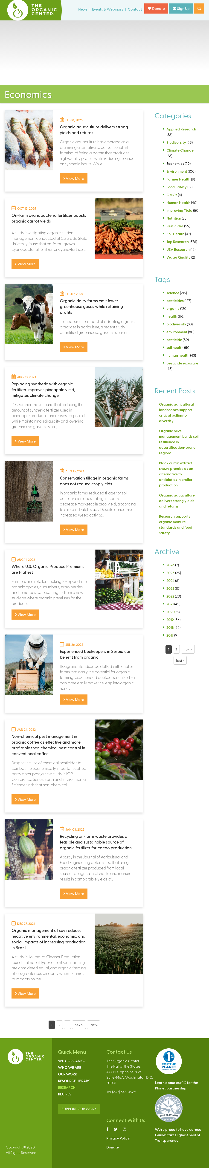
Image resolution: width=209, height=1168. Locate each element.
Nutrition (173, 218)
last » (94, 1025)
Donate (156, 8)
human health (177, 355)
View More (73, 178)
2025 (170, 572)
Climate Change (180, 150)
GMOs (171, 194)
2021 (170, 604)
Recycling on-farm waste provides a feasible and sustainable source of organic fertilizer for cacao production (96, 842)
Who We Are (69, 1067)
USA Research (178, 249)
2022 (170, 596)
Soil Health (175, 233)
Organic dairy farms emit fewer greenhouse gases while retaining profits (91, 306)
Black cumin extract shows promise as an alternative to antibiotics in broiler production (176, 474)
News (82, 9)
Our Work (67, 1074)
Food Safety (176, 187)
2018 (170, 627)
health (171, 316)
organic (173, 308)
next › (79, 1025)
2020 (170, 611)
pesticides (175, 300)
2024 (170, 580)
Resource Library (74, 1080)
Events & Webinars (107, 9)
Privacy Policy (118, 1138)
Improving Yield (179, 210)
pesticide (174, 339)
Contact (135, 9)
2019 (170, 619)
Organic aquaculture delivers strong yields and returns (177, 500)
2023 (170, 588)
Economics (175, 163)
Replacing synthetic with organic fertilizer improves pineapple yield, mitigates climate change (43, 389)
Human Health (178, 202)
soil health (174, 347)
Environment (176, 171)
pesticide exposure (182, 363)
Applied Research (181, 129)
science (172, 293)
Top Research (177, 241)
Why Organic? (71, 1060)
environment (176, 332)
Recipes (64, 1094)
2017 (170, 635)
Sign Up (181, 8)
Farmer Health (178, 179)
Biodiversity (176, 142)
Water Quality (178, 257)
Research (66, 1087)
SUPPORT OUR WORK (79, 1108)
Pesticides (174, 226)
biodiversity (176, 324)
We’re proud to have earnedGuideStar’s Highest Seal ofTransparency (178, 1135)
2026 (170, 565)
